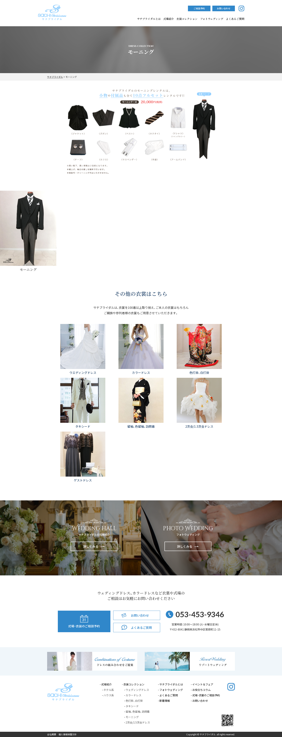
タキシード (132, 706)
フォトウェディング (211, 19)
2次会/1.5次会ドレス (138, 722)
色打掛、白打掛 (134, 701)
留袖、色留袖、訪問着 (138, 711)
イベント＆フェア (202, 684)
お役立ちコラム (201, 690)
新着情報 (164, 701)
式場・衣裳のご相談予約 (206, 695)
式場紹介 (168, 19)
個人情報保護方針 (68, 734)
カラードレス (133, 695)
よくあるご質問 (168, 695)
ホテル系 (108, 690)
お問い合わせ (200, 701)
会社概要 (51, 734)
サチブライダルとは (149, 19)
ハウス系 (108, 695)
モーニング (132, 717)
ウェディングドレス (137, 690)
